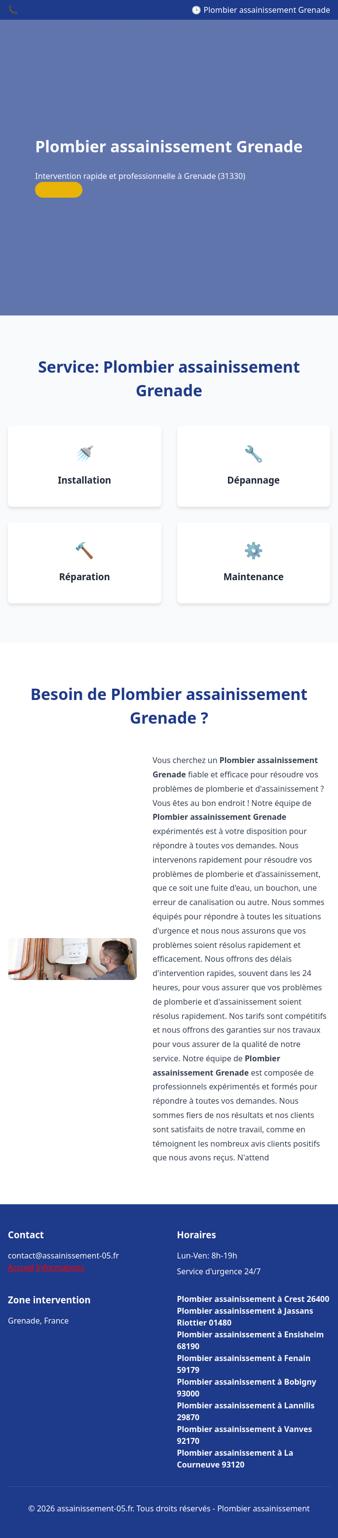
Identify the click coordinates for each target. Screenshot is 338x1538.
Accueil (21, 1267)
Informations (60, 1267)
